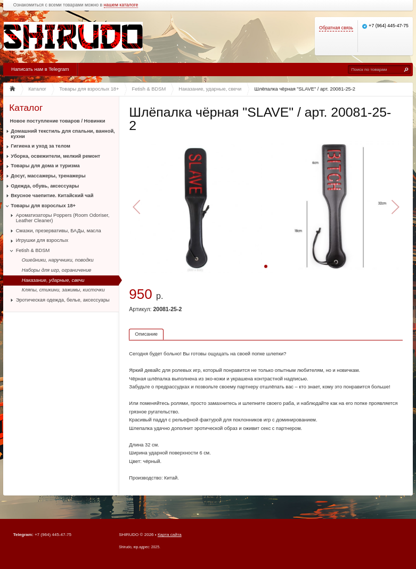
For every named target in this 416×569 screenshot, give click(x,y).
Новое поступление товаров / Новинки (57, 121)
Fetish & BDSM (33, 250)
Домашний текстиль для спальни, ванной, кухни (63, 133)
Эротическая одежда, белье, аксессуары (63, 300)
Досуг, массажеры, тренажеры (48, 175)
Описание (146, 334)
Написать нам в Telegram (40, 69)
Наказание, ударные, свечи (53, 280)
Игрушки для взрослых (42, 240)
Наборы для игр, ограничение (57, 270)
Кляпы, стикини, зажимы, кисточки (63, 289)
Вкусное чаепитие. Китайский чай (52, 195)
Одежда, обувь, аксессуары (45, 186)
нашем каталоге (121, 5)
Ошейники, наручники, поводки (58, 260)
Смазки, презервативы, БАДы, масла (58, 230)
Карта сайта (170, 534)
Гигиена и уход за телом (40, 146)
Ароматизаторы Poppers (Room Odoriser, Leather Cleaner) (63, 218)
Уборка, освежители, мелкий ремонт (55, 156)
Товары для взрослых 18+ (43, 205)
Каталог (26, 108)
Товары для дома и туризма (45, 165)
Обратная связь (336, 28)
